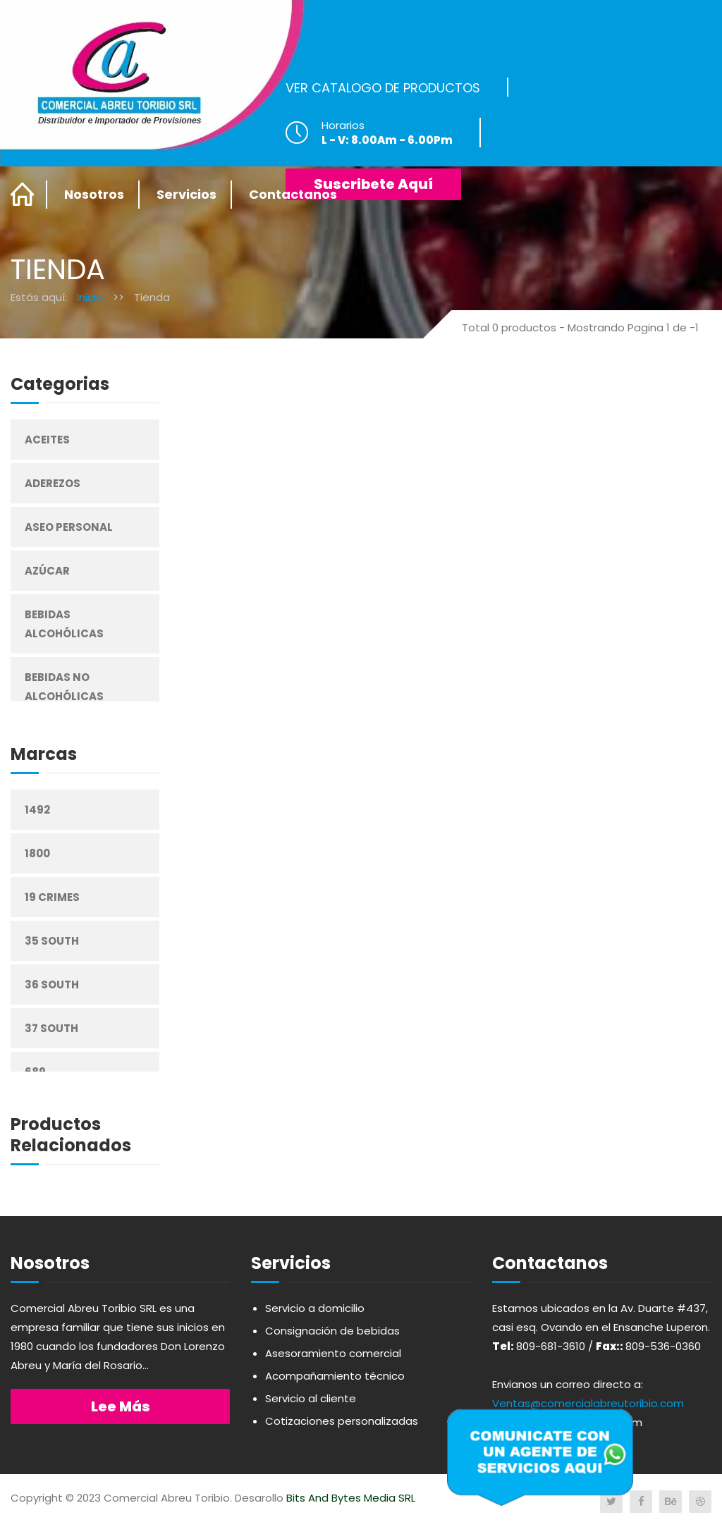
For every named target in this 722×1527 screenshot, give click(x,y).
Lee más (120, 1406)
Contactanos (293, 194)
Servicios (186, 194)
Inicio (90, 297)
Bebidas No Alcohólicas (64, 687)
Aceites (47, 439)
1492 (37, 809)
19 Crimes (52, 897)
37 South (51, 1028)
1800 (37, 853)
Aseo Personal (69, 527)
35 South (52, 940)
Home (23, 194)
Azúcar (47, 570)
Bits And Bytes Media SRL (350, 1497)
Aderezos (52, 483)
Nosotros (94, 194)
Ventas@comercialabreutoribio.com (588, 1403)
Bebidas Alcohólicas (64, 624)
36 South (52, 984)
